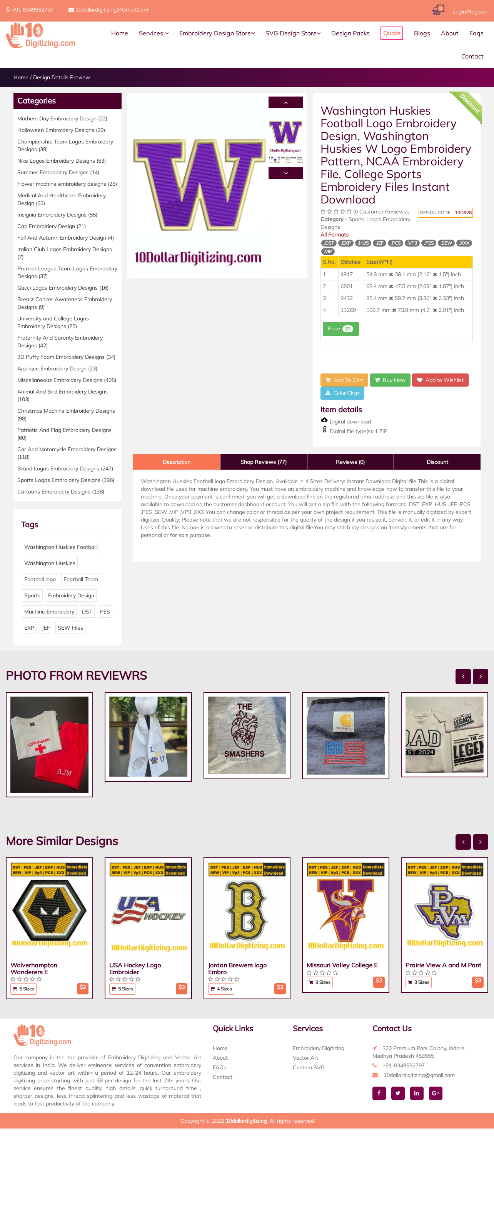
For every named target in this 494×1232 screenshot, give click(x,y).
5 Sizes (23, 989)
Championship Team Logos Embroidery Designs (65, 145)
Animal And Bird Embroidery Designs (62, 395)
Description (176, 461)
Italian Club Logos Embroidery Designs (64, 253)
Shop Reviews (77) (263, 461)
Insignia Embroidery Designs (57, 214)
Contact (472, 56)
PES (105, 611)
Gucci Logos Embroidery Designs (62, 287)
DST (87, 611)
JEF (46, 627)
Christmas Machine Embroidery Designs (66, 414)
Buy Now (390, 380)
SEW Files (70, 627)
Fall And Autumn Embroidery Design (65, 237)
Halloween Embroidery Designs (61, 130)
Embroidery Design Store (217, 33)
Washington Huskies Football (60, 546)
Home (119, 33)
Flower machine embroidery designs (67, 183)
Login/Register (470, 11)
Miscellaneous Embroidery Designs (66, 380)
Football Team (80, 579)
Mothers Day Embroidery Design (62, 118)
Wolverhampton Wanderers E (33, 968)
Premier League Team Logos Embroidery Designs (67, 272)
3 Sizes (319, 982)
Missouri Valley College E (342, 965)
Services (154, 33)
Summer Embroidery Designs (58, 172)
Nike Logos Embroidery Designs (61, 160)
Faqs (476, 33)
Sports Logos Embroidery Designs (65, 480)
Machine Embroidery (49, 611)
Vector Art (305, 1057)
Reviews (350, 461)
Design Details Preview (61, 77)
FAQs (219, 1067)
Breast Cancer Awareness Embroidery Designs (64, 303)
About (450, 33)
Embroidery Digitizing (318, 1048)
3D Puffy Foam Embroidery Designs (66, 356)
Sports (32, 595)
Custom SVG (309, 1067)
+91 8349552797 (29, 9)
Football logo (40, 579)
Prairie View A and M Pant (443, 965)
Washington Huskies (49, 563)
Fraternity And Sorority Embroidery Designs (60, 341)
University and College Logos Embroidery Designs (53, 322)
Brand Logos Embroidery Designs (65, 468)
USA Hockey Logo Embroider (135, 968)
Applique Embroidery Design (57, 368)
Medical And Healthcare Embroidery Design (61, 199)
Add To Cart (344, 380)
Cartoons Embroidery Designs (60, 491)
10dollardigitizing (246, 1120)
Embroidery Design (71, 595)
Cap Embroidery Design (51, 226)
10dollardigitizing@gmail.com (108, 9)
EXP (29, 627)
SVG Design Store (292, 33)
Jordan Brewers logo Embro (237, 968)
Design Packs (350, 33)
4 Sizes (221, 989)
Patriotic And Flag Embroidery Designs (64, 434)
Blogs (422, 33)
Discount (437, 461)
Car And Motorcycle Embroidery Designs (67, 453)
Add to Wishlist (440, 380)
